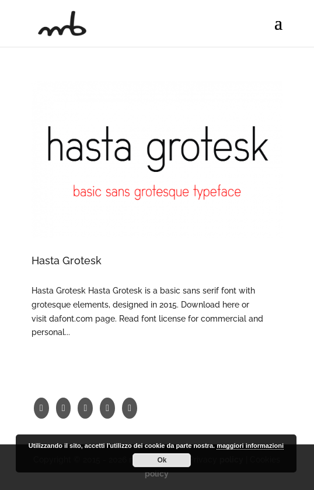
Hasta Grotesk (67, 260)
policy (157, 473)
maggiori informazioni (250, 445)
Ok (161, 460)
